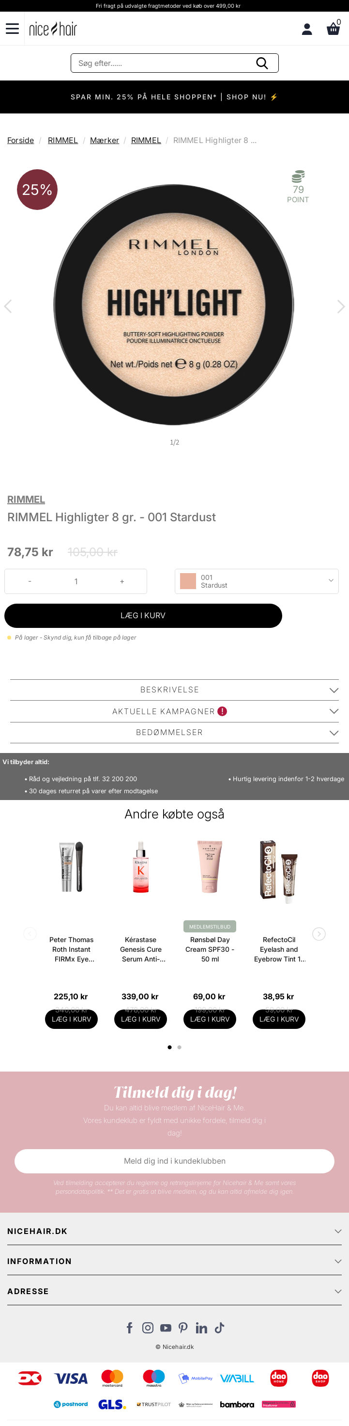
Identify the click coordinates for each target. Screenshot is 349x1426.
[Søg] (175, 63)
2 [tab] (180, 1047)
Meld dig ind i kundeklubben (175, 1161)
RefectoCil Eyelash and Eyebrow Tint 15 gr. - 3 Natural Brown (279, 949)
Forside (20, 140)
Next (339, 307)
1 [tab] (170, 1047)
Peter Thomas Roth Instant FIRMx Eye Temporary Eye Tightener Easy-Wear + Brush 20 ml (71, 949)
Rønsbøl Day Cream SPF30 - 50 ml (209, 949)
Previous (9, 307)
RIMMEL (63, 140)
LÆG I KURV (143, 615)
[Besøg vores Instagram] (148, 1330)
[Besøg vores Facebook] (130, 1330)
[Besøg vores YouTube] (166, 1330)
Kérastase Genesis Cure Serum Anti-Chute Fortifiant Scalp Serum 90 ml (140, 949)
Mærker (104, 140)
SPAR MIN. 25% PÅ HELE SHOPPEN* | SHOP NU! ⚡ (175, 97)
